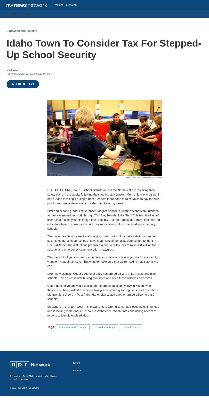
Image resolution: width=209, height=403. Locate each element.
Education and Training (22, 38)
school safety (131, 334)
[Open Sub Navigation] (19, 21)
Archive (77, 377)
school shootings (105, 334)
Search (76, 370)
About (28, 21)
